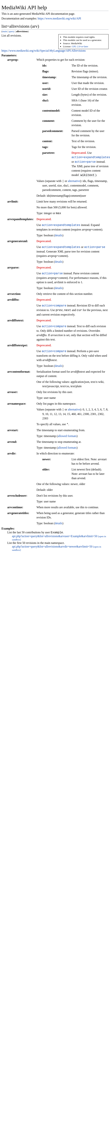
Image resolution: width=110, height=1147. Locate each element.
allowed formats (67, 436)
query (11, 31)
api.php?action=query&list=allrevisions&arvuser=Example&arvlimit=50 (54, 536)
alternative (74, 181)
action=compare (54, 306)
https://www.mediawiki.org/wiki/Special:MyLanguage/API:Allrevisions (43, 50)
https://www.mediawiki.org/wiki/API (59, 18)
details (58, 235)
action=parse (85, 162)
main (4, 31)
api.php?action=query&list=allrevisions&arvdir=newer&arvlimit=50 (52, 547)
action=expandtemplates (61, 225)
